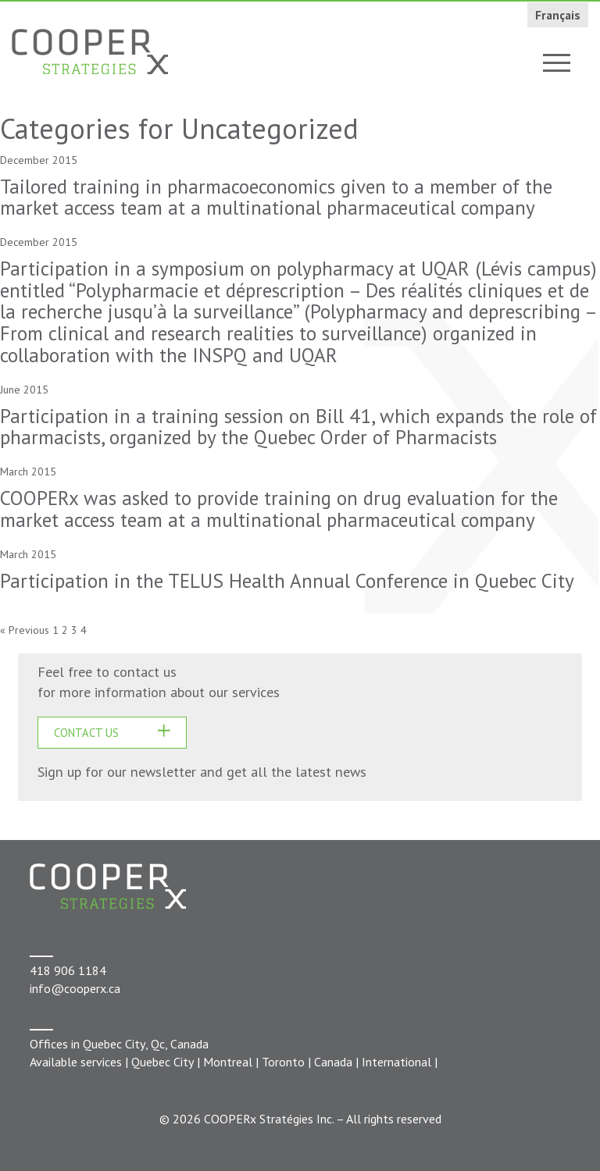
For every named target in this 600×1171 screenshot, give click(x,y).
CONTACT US (86, 732)
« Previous (24, 630)
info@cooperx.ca (75, 988)
